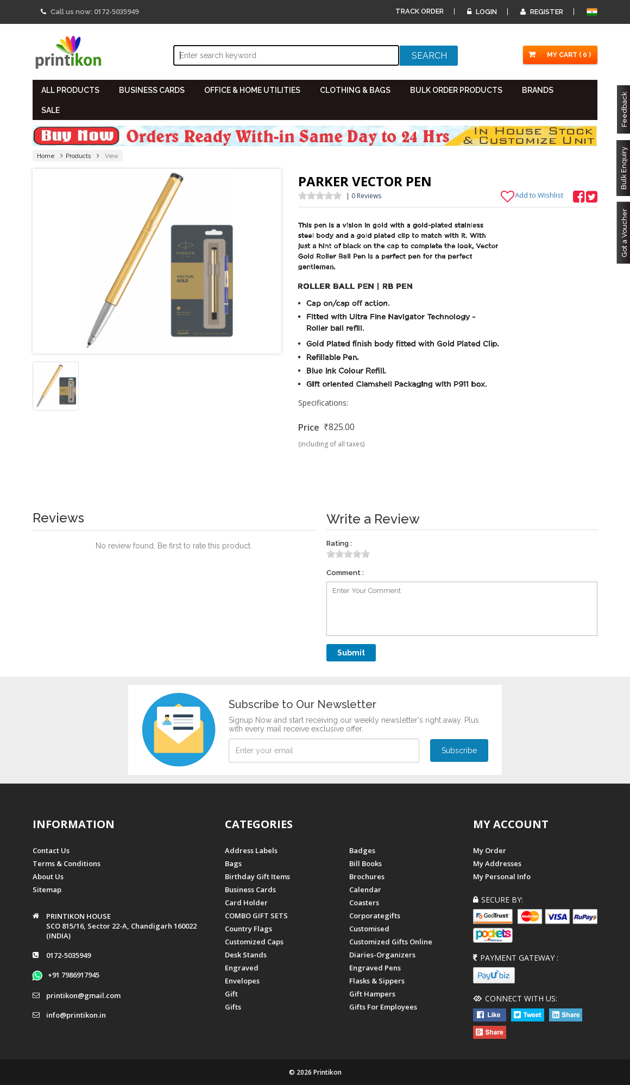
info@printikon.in (76, 1015)
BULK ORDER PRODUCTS (456, 90)
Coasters (364, 902)
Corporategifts (374, 915)
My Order (489, 850)
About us (48, 876)
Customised (369, 928)
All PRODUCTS (70, 90)
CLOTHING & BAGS (355, 90)
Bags (233, 863)
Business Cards (250, 889)
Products (78, 156)
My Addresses (497, 863)
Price (308, 427)
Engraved (242, 968)
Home (46, 156)
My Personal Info (502, 876)
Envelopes (242, 981)
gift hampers (372, 994)
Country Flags (248, 928)
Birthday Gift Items (257, 876)
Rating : (339, 543)
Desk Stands (246, 955)
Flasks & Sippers (377, 981)
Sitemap (47, 889)
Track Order (419, 11)
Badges (362, 850)
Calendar (365, 889)
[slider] (320, 195)
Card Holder (246, 902)
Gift (231, 994)
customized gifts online (390, 942)
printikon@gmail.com (83, 995)
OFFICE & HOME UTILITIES (252, 90)
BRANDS (537, 90)
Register (541, 12)
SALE (50, 110)
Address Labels (251, 850)
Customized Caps (254, 942)
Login (482, 12)
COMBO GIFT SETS (256, 915)
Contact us (51, 850)
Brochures (367, 876)
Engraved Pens (375, 968)
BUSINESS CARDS (152, 90)
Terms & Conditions (66, 863)
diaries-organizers (382, 955)
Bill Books (365, 863)
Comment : (345, 573)
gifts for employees (383, 1007)
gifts (233, 1007)
